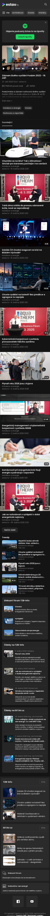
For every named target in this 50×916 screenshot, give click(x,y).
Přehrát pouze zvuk (14, 86)
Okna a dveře (31, 609)
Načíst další (9, 530)
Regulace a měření (22, 623)
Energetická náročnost (24, 612)
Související (7, 122)
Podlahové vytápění (23, 621)
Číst (6, 101)
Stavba (31, 12)
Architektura (17, 12)
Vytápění (19, 618)
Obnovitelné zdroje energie (27, 630)
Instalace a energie (11, 108)
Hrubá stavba (20, 609)
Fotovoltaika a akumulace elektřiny (28, 633)
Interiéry (42, 12)
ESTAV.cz (7, 827)
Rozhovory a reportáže (13, 113)
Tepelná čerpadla (38, 621)
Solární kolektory (21, 635)
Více (43, 782)
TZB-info (7, 781)
